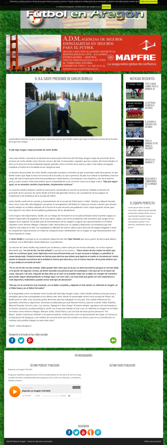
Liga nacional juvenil (132, 161)
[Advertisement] (142, 274)
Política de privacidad (152, 441)
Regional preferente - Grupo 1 (134, 104)
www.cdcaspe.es (23, 325)
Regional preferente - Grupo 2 (134, 123)
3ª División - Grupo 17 (134, 85)
